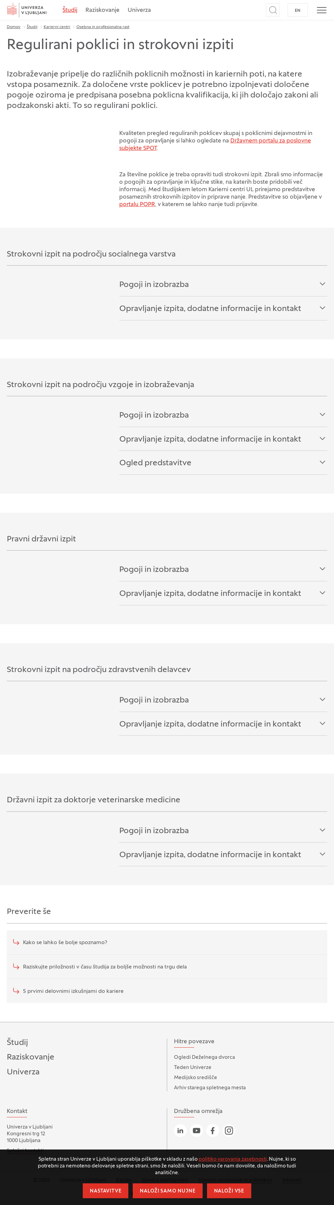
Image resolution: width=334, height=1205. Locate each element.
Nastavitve (105, 1191)
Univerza (139, 10)
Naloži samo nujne (167, 1191)
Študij (69, 10)
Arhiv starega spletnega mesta (210, 1088)
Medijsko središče (195, 1077)
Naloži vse (229, 1191)
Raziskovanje (102, 10)
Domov (14, 27)
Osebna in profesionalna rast (102, 27)
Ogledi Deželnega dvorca (204, 1057)
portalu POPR (137, 204)
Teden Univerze (192, 1067)
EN (298, 11)
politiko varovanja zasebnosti (233, 1159)
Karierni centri (57, 27)
